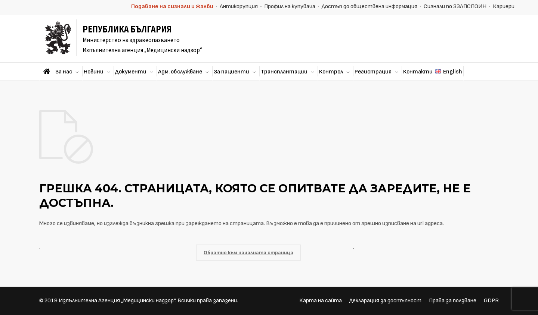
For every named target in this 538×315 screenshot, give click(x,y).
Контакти (418, 71)
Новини (93, 71)
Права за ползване (452, 300)
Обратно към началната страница (248, 252)
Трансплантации (284, 71)
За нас (63, 71)
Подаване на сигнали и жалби (172, 6)
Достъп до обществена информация (369, 6)
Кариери (503, 6)
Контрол (331, 71)
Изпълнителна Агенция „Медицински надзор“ (117, 300)
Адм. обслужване (180, 71)
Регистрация (373, 71)
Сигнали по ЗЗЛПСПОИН (455, 6)
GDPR (491, 300)
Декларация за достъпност (385, 300)
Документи (130, 71)
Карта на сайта (320, 300)
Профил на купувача (289, 6)
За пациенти (231, 71)
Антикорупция (239, 6)
